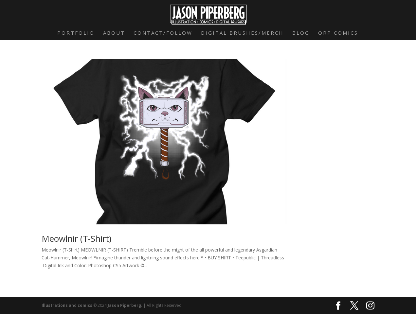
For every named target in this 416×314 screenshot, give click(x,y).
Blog (301, 33)
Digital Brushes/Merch (242, 33)
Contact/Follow (163, 33)
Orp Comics (338, 33)
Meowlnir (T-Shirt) (76, 238)
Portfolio (76, 33)
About (114, 33)
